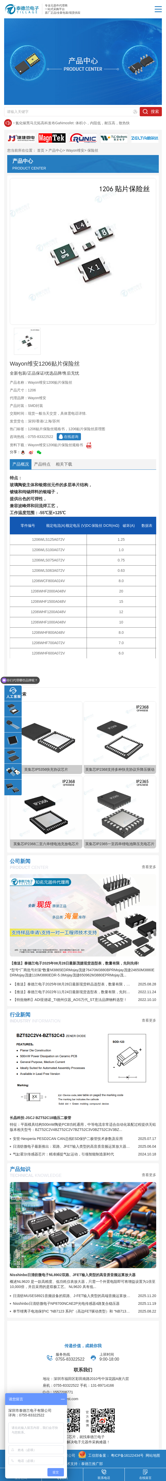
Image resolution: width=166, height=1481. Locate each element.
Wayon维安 (75, 150)
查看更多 (149, 867)
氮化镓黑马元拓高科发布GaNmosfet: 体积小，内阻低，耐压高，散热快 (72, 123)
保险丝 (92, 150)
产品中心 (55, 150)
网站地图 (153, 1455)
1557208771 (63, 1392)
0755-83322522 (40, 437)
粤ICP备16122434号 (127, 1455)
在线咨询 (71, 437)
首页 (40, 150)
